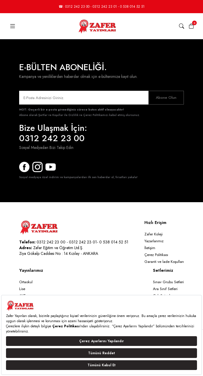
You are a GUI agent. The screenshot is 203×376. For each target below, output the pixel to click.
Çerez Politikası (156, 254)
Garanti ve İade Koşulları (164, 261)
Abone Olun (166, 97)
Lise (22, 289)
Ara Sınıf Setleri (165, 289)
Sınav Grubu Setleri (168, 282)
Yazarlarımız (154, 241)
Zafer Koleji (153, 234)
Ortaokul (26, 282)
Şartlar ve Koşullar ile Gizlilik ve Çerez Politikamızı (73, 115)
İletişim (149, 248)
